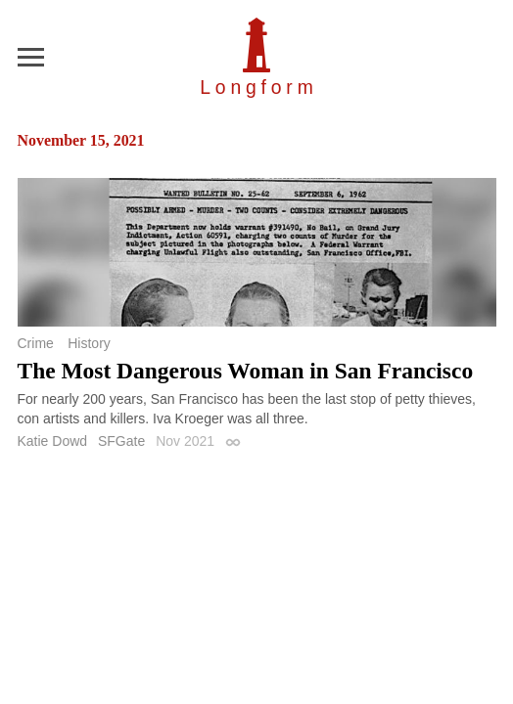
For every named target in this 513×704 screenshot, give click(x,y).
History (89, 343)
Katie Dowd (53, 441)
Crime (36, 343)
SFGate (121, 441)
